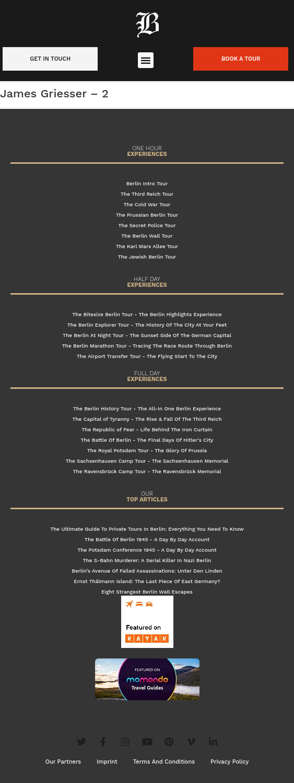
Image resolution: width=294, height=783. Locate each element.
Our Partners (63, 761)
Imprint (107, 761)
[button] (146, 60)
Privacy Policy (229, 761)
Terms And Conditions (164, 761)
